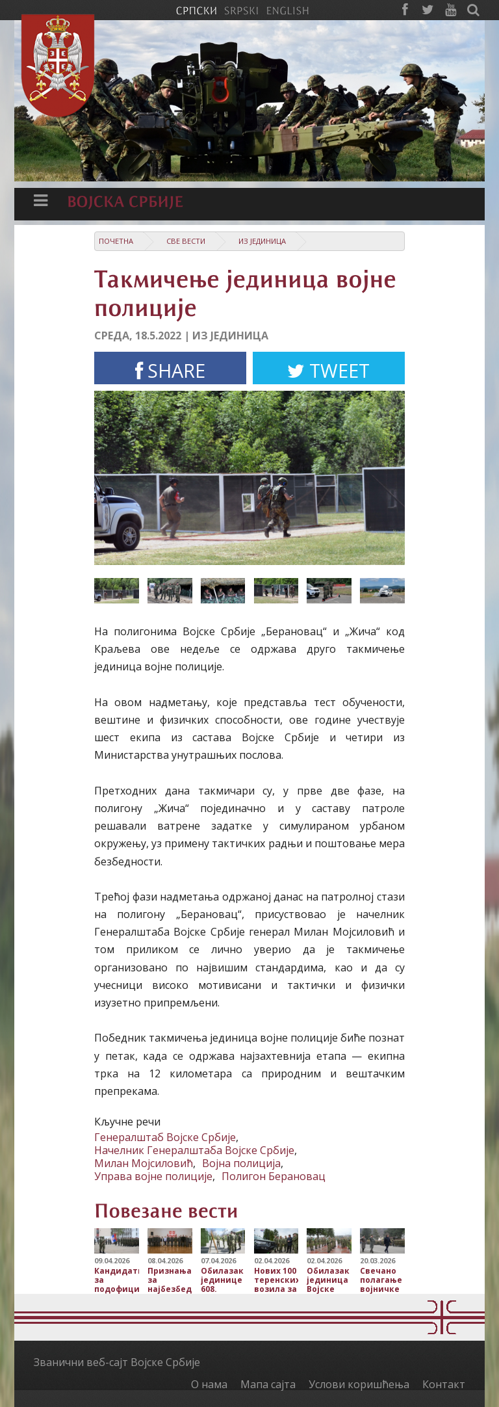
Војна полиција (241, 1163)
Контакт (443, 1384)
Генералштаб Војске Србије (165, 1137)
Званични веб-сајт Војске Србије (117, 1362)
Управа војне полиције (153, 1176)
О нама (209, 1384)
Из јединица (262, 241)
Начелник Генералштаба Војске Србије (194, 1150)
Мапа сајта (268, 1384)
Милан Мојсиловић (143, 1163)
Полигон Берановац (274, 1176)
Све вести (185, 241)
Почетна (116, 241)
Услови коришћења (359, 1384)
